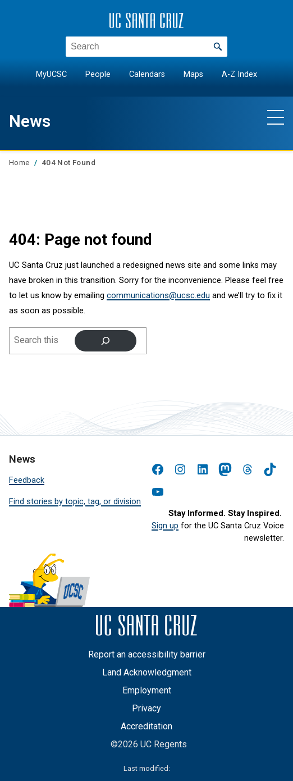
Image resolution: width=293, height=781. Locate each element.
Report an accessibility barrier (146, 654)
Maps (193, 74)
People (98, 74)
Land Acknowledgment (146, 672)
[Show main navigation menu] (276, 117)
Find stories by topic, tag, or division (75, 501)
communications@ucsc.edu (158, 295)
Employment (146, 690)
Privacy (146, 708)
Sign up (165, 526)
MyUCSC (51, 74)
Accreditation (146, 726)
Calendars (147, 74)
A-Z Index (239, 74)
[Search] (106, 341)
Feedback (26, 480)
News (31, 120)
